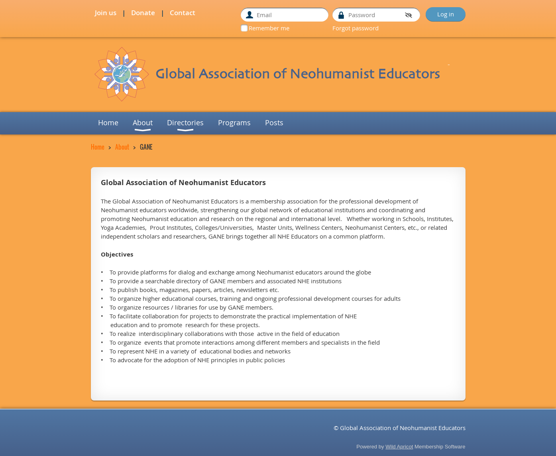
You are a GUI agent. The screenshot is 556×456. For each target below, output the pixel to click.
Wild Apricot (399, 447)
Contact (182, 12)
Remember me (269, 28)
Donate (143, 12)
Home (97, 146)
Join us (105, 12)
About (122, 146)
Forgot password (355, 28)
